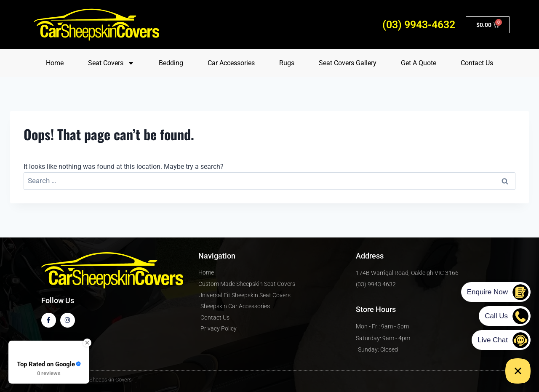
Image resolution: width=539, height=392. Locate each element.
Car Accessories (231, 63)
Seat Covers (111, 63)
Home (55, 63)
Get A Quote (418, 63)
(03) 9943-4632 (418, 25)
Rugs (286, 63)
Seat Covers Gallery (347, 63)
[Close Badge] (87, 343)
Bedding (171, 63)
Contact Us (477, 63)
